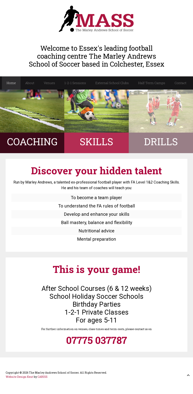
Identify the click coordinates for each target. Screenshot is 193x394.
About (29, 83)
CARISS (42, 377)
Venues (49, 83)
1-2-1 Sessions (75, 83)
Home (11, 83)
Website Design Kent (19, 377)
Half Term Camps (151, 83)
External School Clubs (112, 83)
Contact (180, 83)
